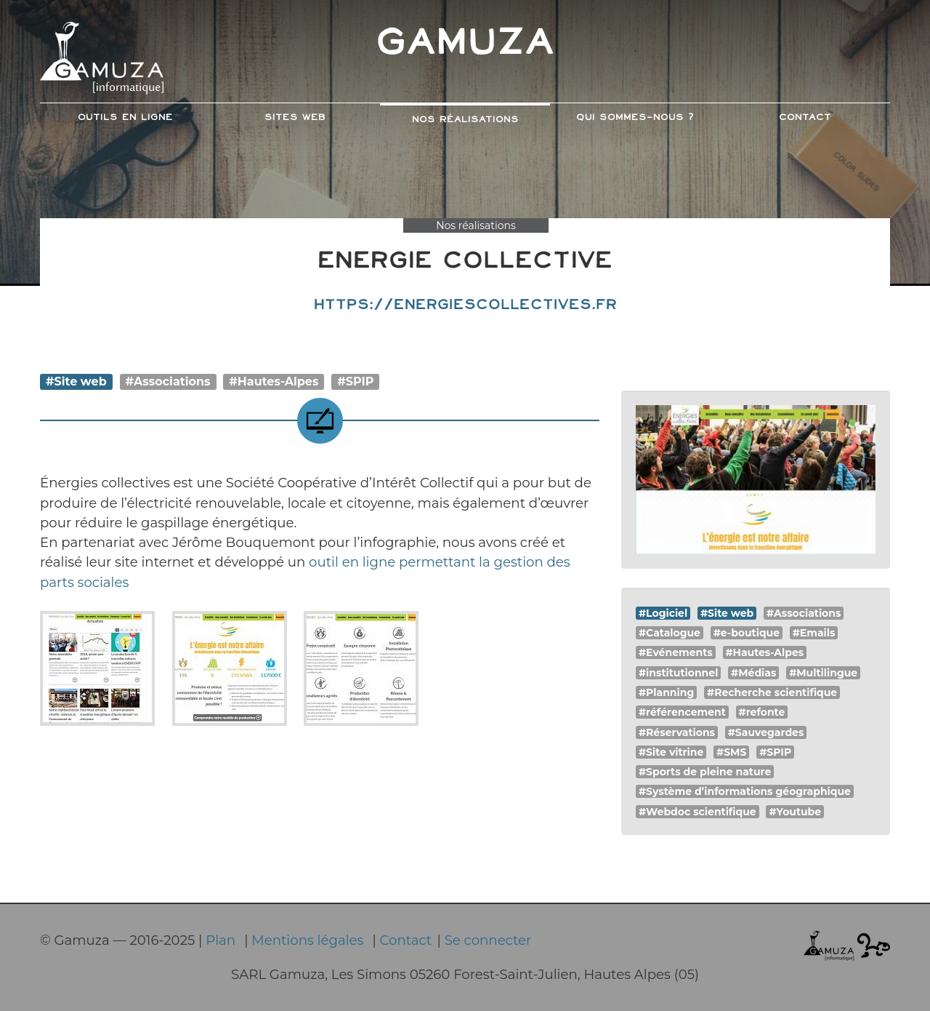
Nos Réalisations (465, 120)
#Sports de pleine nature (705, 771)
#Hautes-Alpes (273, 381)
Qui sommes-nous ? (635, 118)
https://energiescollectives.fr (465, 305)
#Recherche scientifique (772, 692)
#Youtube (795, 811)
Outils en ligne (125, 118)
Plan (220, 940)
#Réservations (677, 732)
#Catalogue (669, 632)
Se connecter (488, 940)
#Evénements (676, 652)
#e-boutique (746, 632)
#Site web (76, 381)
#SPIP (355, 381)
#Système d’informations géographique (745, 791)
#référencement (682, 712)
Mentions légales (307, 940)
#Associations (168, 381)
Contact (805, 118)
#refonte (762, 712)
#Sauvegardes (766, 732)
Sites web (295, 118)
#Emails (814, 632)
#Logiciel (663, 613)
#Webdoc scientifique (697, 811)
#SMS (731, 752)
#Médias (753, 672)
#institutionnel (678, 672)
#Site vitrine (671, 752)
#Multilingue (823, 672)
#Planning (666, 692)
